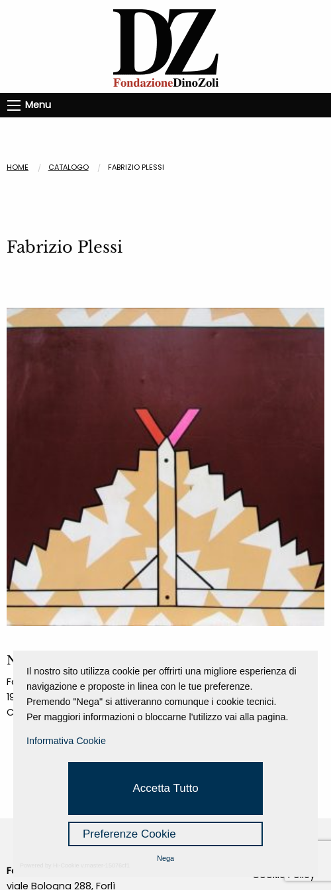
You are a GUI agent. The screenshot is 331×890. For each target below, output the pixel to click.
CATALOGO (68, 167)
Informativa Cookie (66, 740)
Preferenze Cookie (129, 834)
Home (17, 167)
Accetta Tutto (165, 788)
